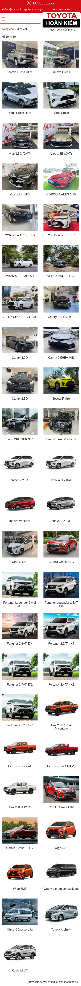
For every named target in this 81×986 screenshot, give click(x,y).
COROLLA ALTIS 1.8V (61, 194)
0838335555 (40, 3)
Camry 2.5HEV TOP (61, 316)
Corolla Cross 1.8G (61, 561)
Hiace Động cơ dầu (20, 929)
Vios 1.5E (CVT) (61, 153)
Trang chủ (8, 29)
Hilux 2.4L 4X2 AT (19, 766)
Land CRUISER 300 (20, 439)
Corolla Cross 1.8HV (19, 848)
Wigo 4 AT (61, 848)
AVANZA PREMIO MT (19, 276)
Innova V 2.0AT (20, 480)
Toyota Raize (61, 398)
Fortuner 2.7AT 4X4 (61, 643)
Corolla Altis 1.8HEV (61, 235)
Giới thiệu (7, 9)
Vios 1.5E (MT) (20, 194)
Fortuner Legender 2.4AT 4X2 (19, 604)
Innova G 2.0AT (61, 480)
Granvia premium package (61, 888)
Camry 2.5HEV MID (61, 357)
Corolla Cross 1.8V (61, 807)
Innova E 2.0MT (61, 521)
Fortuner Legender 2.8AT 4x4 (61, 604)
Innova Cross (61, 72)
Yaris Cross (61, 112)
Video (67, 9)
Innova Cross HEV (20, 72)
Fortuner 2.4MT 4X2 (20, 725)
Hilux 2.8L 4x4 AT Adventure (61, 727)
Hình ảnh (58, 9)
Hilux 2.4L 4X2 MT (20, 807)
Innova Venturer (19, 521)
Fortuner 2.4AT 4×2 (61, 684)
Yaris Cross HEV (20, 112)
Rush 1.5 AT (20, 970)
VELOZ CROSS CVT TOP (19, 316)
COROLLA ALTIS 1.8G (20, 235)
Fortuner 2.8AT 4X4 (20, 643)
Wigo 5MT (20, 888)
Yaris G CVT (20, 561)
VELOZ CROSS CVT (61, 276)
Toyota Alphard (61, 929)
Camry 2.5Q (20, 398)
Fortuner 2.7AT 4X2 (20, 684)
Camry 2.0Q (20, 357)
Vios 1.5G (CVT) (20, 153)
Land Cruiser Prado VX (61, 439)
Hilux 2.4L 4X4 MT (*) (61, 766)
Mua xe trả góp (36, 9)
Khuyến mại (20, 9)
